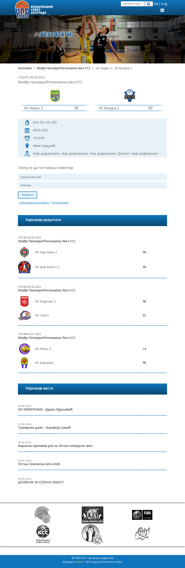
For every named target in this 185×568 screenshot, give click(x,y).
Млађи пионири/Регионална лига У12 (63, 68)
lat (156, 3)
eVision (79, 562)
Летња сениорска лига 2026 (39, 464)
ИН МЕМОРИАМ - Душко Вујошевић (45, 409)
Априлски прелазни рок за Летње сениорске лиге (55, 446)
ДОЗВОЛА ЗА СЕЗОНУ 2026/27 (41, 482)
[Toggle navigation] (162, 10)
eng (164, 3)
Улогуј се (27, 194)
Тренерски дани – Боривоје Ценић (44, 428)
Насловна (25, 68)
